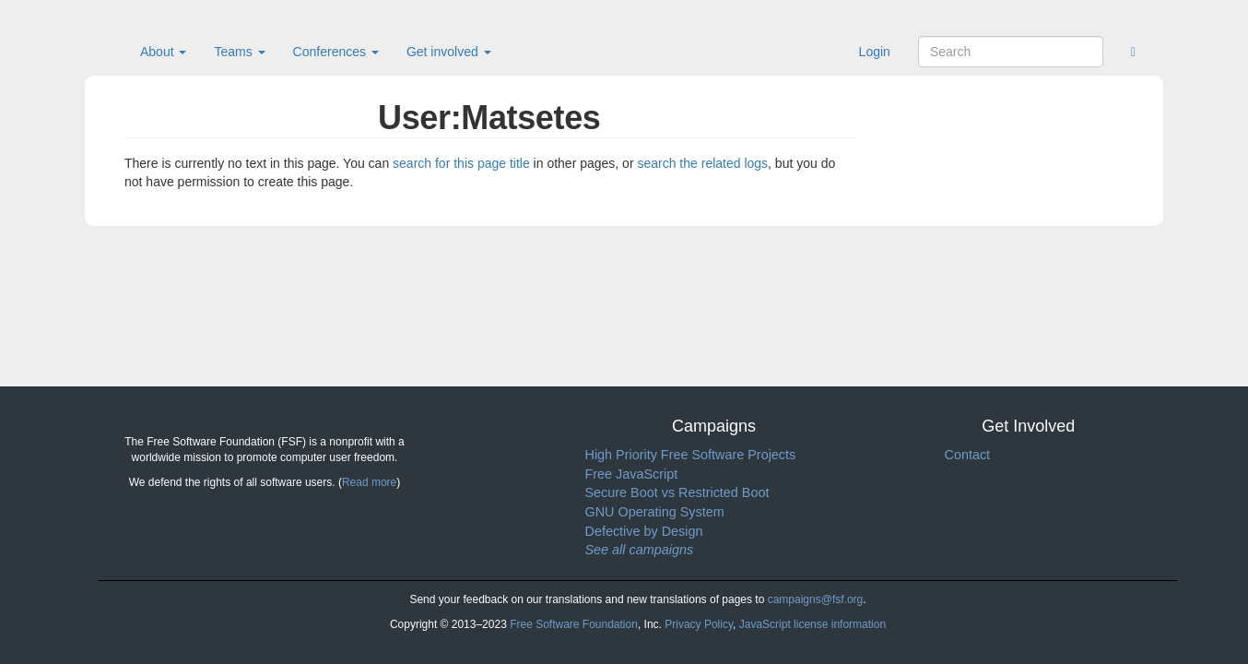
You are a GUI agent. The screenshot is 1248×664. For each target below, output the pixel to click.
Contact (968, 454)
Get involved (448, 51)
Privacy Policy (699, 624)
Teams (239, 51)
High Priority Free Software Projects (690, 454)
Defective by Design (644, 531)
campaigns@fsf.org (816, 599)
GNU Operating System (654, 511)
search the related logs (702, 163)
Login (874, 51)
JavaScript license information (812, 624)
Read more (369, 482)
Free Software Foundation (574, 624)
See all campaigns (639, 549)
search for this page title (461, 163)
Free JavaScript (631, 474)
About (163, 51)
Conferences (336, 51)
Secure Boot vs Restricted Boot (677, 492)
